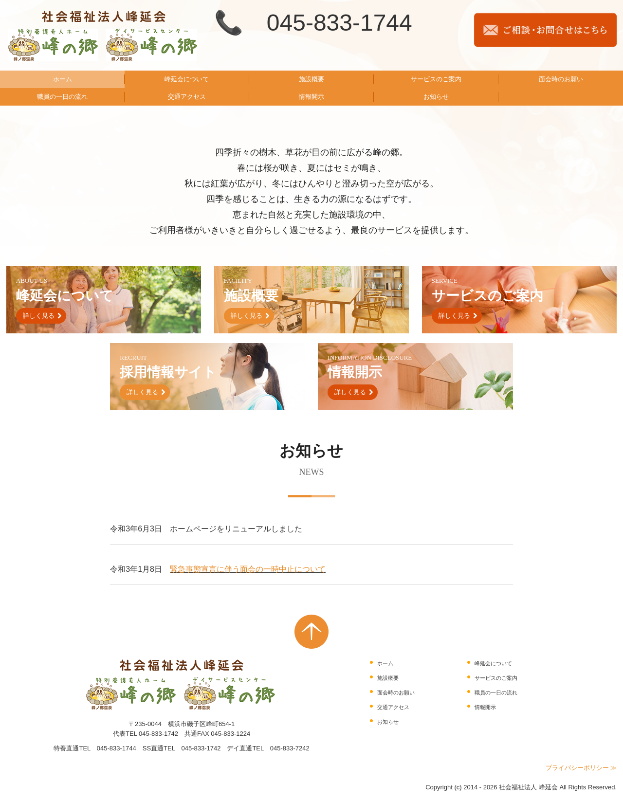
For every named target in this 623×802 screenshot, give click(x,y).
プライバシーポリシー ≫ (581, 767)
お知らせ (436, 96)
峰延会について (187, 79)
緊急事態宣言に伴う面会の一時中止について (248, 569)
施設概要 (311, 79)
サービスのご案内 (436, 79)
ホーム (62, 79)
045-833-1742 (158, 733)
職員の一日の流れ (62, 96)
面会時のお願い (561, 79)
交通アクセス (187, 96)
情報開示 (311, 96)
